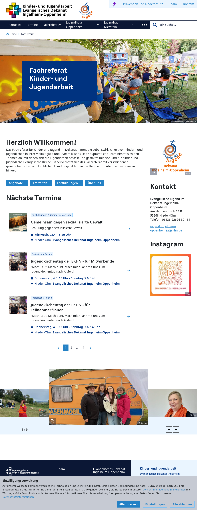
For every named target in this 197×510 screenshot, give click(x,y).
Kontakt (188, 4)
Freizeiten (41, 183)
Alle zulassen (128, 504)
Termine (32, 25)
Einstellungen (155, 504)
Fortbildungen (68, 183)
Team (173, 4)
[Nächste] (90, 348)
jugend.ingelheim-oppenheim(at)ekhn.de (166, 228)
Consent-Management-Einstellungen (164, 489)
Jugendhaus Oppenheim (74, 24)
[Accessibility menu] (114, 4)
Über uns (94, 183)
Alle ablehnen (182, 504)
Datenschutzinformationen (18, 497)
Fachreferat (51, 25)
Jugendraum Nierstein (112, 24)
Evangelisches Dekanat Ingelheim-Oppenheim (109, 470)
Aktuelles (15, 25)
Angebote (17, 183)
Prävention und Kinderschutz (143, 4)
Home (11, 34)
